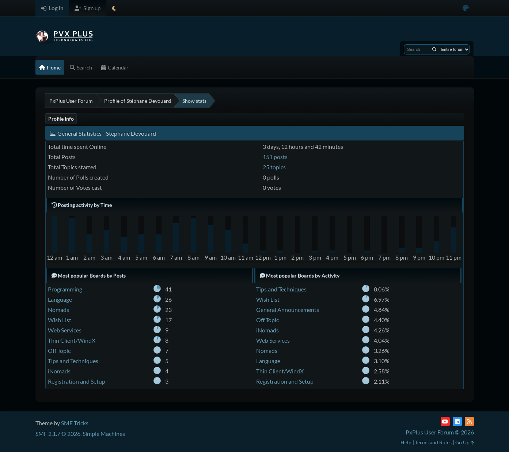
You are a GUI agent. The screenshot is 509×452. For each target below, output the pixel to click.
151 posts (275, 156)
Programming (65, 289)
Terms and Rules (433, 442)
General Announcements (287, 309)
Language (60, 299)
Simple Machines (104, 433)
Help (405, 442)
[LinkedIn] (457, 421)
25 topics (274, 166)
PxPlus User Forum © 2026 (440, 432)
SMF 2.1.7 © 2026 (57, 433)
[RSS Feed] (469, 421)
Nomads (58, 309)
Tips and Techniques (73, 360)
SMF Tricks (74, 422)
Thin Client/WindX (71, 340)
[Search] (434, 49)
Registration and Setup (76, 381)
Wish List (59, 319)
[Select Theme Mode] (114, 8)
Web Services (64, 330)
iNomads (59, 371)
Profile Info (61, 119)
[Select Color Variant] (465, 8)
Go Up (464, 442)
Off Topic (59, 350)
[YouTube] (445, 421)
